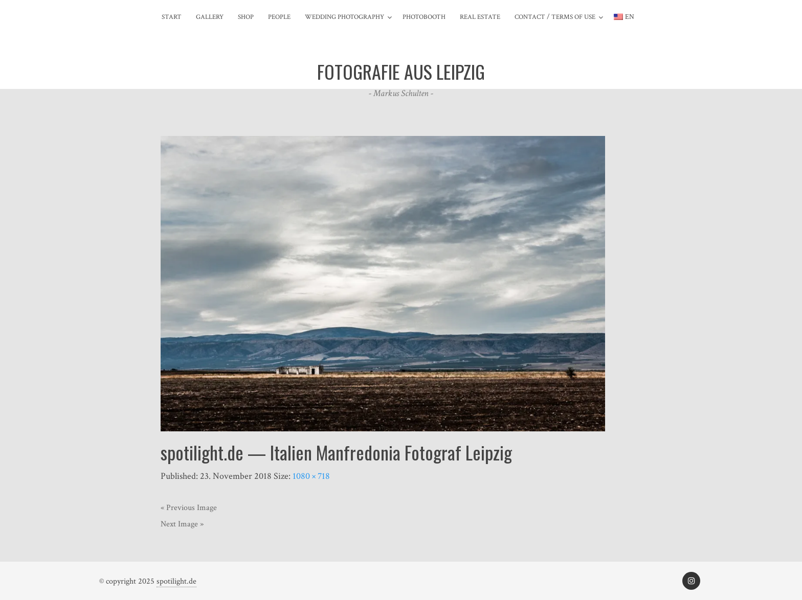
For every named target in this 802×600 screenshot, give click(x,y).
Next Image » (182, 524)
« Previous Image (189, 507)
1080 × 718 (311, 476)
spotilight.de (176, 581)
